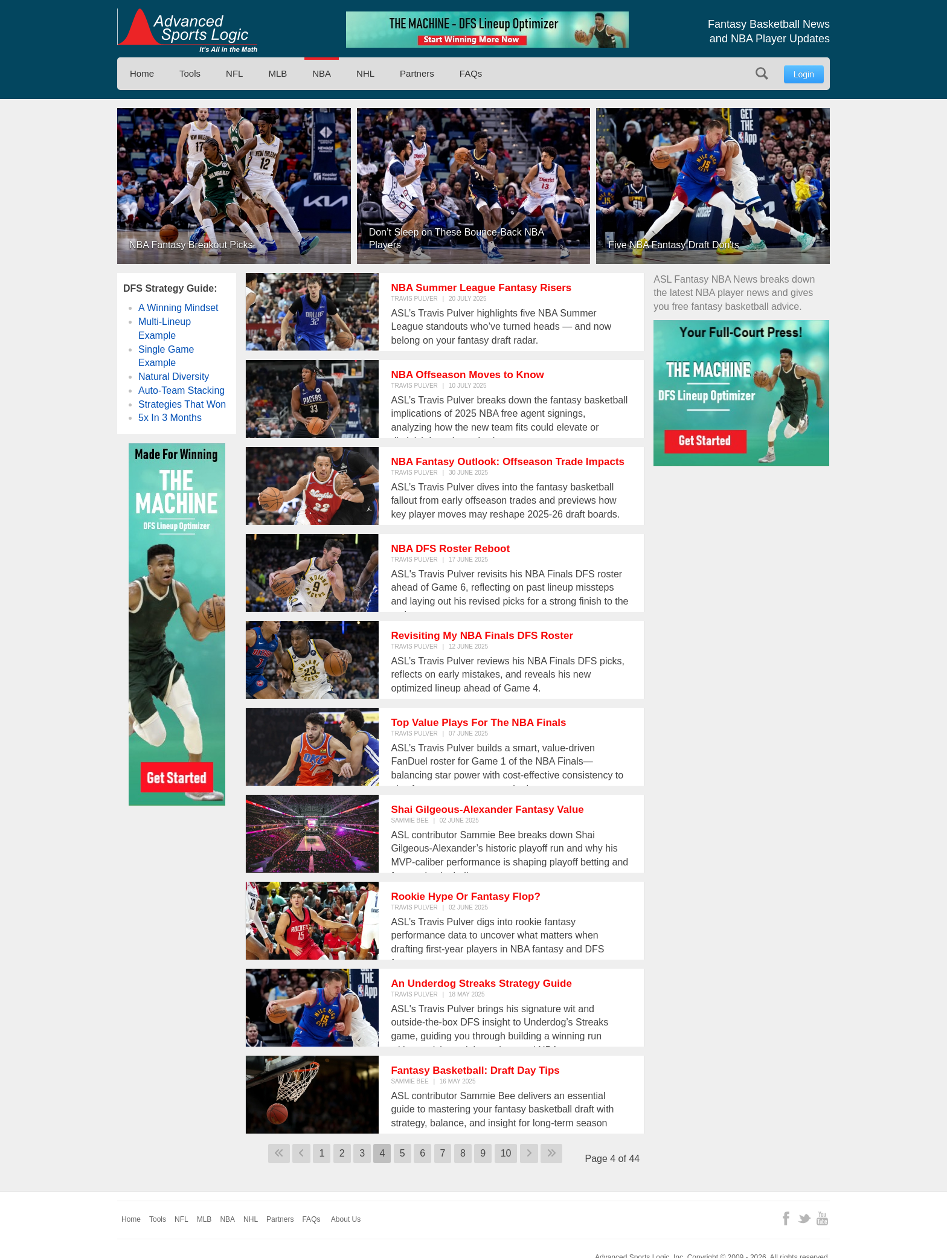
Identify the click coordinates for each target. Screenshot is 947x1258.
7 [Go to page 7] (443, 1153)
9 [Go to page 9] (483, 1153)
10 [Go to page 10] (506, 1153)
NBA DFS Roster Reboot (450, 548)
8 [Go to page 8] (463, 1153)
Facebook (786, 1218)
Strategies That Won (182, 404)
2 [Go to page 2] (342, 1153)
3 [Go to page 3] (362, 1153)
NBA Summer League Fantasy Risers (481, 288)
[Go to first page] (279, 1154)
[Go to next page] (529, 1154)
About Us (346, 1219)
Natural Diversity (173, 376)
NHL (365, 73)
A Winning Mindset (178, 308)
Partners (417, 73)
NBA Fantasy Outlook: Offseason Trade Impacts (507, 461)
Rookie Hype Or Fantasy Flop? (466, 896)
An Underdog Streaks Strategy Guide (481, 983)
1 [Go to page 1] (321, 1153)
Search (762, 73)
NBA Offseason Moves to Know (467, 374)
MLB (277, 73)
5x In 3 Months (170, 417)
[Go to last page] (551, 1154)
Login (804, 74)
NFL (234, 73)
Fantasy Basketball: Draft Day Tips (475, 1070)
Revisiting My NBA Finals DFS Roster (482, 635)
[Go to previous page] (301, 1154)
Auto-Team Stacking (181, 390)
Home (142, 73)
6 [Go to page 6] (422, 1153)
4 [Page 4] (382, 1153)
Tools (190, 73)
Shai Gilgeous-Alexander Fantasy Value (487, 809)
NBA (321, 73)
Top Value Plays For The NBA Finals (478, 722)
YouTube (822, 1218)
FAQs (471, 73)
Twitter (804, 1218)
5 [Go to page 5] (402, 1153)
